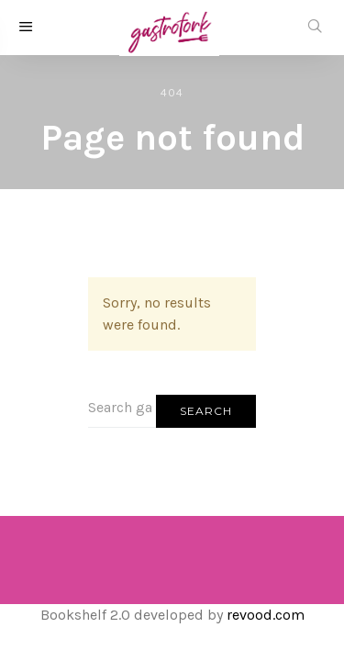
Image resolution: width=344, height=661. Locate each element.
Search (206, 411)
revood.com (266, 614)
